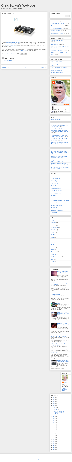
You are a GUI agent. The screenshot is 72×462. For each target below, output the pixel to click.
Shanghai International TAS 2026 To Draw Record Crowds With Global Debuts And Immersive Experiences (59, 130)
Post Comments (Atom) (27, 70)
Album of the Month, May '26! (58, 40)
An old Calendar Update (56, 28)
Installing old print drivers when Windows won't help (63, 361)
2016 (54, 420)
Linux (52, 242)
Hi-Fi (52, 239)
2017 (54, 418)
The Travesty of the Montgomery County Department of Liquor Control (59, 335)
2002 (54, 449)
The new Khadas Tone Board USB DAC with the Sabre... (59, 412)
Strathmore (53, 254)
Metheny (53, 247)
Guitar (52, 237)
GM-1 (52, 234)
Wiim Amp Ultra (54, 44)
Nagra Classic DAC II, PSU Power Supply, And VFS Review (59, 136)
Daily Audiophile (55, 180)
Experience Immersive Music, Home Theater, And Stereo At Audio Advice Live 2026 (59, 144)
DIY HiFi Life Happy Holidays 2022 (59, 67)
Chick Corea (54, 229)
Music (52, 249)
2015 (54, 422)
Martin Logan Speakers (56, 190)
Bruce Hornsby (54, 227)
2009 (54, 435)
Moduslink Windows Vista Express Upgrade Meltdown (59, 293)
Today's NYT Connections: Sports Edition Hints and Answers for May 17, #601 (60, 152)
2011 (54, 431)
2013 (54, 427)
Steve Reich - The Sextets (57, 50)
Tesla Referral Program (56, 205)
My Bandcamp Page (56, 193)
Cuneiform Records (55, 178)
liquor (52, 244)
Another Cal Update (55, 30)
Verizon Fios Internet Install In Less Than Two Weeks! (60, 344)
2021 (54, 401)
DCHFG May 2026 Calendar (57, 23)
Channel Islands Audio (56, 176)
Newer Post (5, 67)
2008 (54, 437)
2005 (54, 443)
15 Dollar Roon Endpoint (57, 72)
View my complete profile (64, 389)
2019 (54, 405)
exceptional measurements (10, 45)
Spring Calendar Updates (57, 25)
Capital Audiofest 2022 (56, 70)
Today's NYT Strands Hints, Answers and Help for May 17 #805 (59, 160)
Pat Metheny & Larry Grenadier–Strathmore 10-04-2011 (63, 325)
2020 (54, 403)
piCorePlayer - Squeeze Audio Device (60, 200)
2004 (54, 445)
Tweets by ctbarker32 (56, 119)
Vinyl (52, 264)
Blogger (38, 459)
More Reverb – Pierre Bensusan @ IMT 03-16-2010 (63, 313)
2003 (54, 447)
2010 (54, 433)
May (55, 407)
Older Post (43, 67)
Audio (52, 220)
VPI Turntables (54, 212)
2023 (54, 397)
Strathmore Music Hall (56, 256)
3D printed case (23, 50)
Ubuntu (53, 261)
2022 (54, 399)
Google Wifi (54, 352)
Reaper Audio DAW (55, 203)
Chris (65, 382)
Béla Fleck (53, 225)
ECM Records (54, 183)
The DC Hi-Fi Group (55, 207)
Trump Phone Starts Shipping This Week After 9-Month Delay (59, 157)
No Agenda (53, 195)
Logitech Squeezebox (56, 188)
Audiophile (53, 222)
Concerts (53, 232)
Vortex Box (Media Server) (57, 210)
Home (24, 67)
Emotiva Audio (54, 185)
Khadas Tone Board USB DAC (13, 42)
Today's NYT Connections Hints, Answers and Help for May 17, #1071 (59, 164)
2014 (54, 425)
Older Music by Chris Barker (57, 198)
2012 (54, 429)
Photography (54, 251)
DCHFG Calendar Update (57, 33)
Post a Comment (8, 60)
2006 (54, 441)
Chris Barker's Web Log (18, 5)
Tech (52, 259)
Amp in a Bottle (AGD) (56, 61)
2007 (54, 439)
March (55, 409)
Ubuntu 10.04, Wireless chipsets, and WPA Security (62, 273)
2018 (54, 416)
